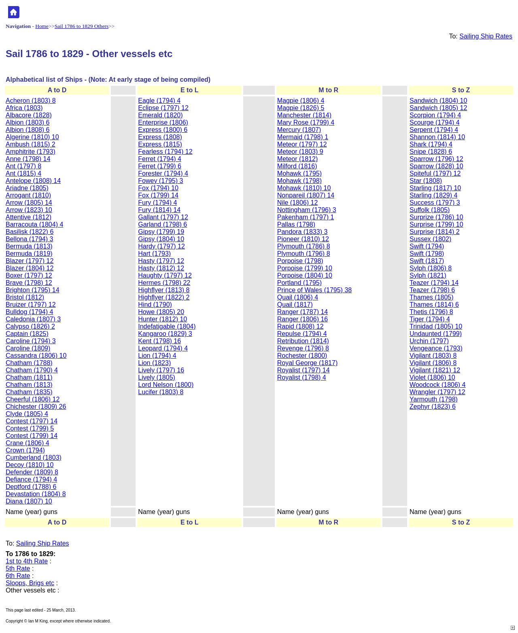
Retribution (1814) (303, 341)
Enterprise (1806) (163, 122)
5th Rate (18, 568)
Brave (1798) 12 (29, 282)
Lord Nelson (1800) (165, 384)
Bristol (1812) (25, 297)
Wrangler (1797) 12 (437, 392)
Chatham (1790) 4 (32, 370)
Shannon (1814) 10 (437, 137)
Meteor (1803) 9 (300, 151)
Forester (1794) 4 (163, 173)
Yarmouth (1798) (434, 399)
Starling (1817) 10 (435, 188)
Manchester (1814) (304, 115)
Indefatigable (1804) (166, 326)
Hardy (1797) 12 (161, 246)
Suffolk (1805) (430, 209)
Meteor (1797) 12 (302, 144)
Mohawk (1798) (299, 180)
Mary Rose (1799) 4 (305, 122)
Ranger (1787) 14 (302, 311)
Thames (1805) (432, 297)
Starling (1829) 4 (433, 195)
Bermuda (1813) (29, 246)
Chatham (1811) (29, 377)
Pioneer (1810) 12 (303, 239)
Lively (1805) (156, 377)
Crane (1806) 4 (27, 443)
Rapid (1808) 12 (300, 326)
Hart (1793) (154, 253)
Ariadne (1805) (27, 188)
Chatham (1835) (29, 392)
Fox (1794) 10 (158, 188)
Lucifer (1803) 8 (160, 392)
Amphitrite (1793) (30, 151)
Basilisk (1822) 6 (29, 231)
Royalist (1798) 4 (301, 377)
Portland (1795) (299, 282)
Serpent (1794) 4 (434, 129)
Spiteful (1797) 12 (435, 173)
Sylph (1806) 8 (431, 268)
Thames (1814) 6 (434, 304)
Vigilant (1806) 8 (433, 362)
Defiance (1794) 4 (31, 479)
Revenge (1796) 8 (303, 348)
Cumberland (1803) (34, 457)
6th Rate (18, 575)
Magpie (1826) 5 (301, 107)
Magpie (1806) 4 (301, 100)
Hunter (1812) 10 (162, 319)
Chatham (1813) (29, 384)
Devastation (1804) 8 (36, 494)
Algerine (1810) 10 (32, 137)
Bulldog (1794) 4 (29, 311)
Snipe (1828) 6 (431, 151)
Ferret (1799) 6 (159, 166)
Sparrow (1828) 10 (436, 166)
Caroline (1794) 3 (31, 341)
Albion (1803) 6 (28, 122)
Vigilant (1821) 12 (435, 370)
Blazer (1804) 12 (29, 268)
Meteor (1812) (297, 158)
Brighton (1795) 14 (32, 290)
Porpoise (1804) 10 (304, 275)
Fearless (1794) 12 (165, 151)
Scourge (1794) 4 (435, 122)
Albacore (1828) (29, 115)
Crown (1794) (25, 450)
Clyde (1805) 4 (27, 413)
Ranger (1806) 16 (302, 319)
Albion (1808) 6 (28, 129)
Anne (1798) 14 (28, 158)
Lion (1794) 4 (157, 355)
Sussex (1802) (430, 239)
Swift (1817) (427, 260)
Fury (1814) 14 (159, 209)
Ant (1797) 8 (23, 166)
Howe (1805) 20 (161, 311)
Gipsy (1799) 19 (161, 231)
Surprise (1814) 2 (435, 231)
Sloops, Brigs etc (30, 583)
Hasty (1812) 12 (161, 268)
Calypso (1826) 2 (30, 326)
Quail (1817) (295, 304)
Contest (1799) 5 (30, 428)
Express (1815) (160, 144)
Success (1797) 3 (435, 202)
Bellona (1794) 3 (29, 239)
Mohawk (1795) (299, 173)
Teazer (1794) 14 (434, 282)
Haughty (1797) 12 (165, 275)
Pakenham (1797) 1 (305, 217)
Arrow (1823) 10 (29, 209)
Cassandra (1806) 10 (36, 355)
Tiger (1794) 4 (430, 319)
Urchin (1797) (429, 341)
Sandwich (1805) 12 (438, 107)
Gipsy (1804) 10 (161, 239)
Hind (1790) (155, 304)
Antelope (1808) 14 (33, 180)
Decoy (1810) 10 (29, 464)
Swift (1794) (427, 246)
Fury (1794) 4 (157, 202)
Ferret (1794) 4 (159, 158)
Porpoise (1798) (300, 260)
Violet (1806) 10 (432, 377)
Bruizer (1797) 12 (31, 304)
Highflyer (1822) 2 (163, 297)
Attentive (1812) (28, 217)
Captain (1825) (27, 333)
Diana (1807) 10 (29, 501)
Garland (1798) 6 (162, 224)
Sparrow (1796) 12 (436, 158)
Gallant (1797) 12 (163, 217)
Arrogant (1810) (28, 195)
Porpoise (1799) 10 (304, 268)
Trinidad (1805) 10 (436, 326)
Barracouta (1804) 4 (34, 224)
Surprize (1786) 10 (436, 217)
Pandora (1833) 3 (302, 231)
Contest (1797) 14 (31, 421)
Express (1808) (160, 137)
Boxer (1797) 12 (29, 275)
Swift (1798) (427, 253)
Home (42, 26)
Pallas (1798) (296, 224)
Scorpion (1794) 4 (435, 115)
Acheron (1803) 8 (31, 100)
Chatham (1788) (29, 362)
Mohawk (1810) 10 (304, 188)
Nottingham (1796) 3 (306, 209)
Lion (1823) (154, 362)
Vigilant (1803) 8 (433, 355)
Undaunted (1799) (436, 333)
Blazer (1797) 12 (29, 260)
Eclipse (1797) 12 (163, 107)
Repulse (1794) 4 (302, 333)
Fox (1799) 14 (158, 195)
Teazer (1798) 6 (432, 290)
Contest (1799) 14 (31, 435)
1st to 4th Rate (27, 561)
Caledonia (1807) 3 (33, 319)
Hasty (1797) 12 (161, 260)
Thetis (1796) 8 (431, 311)
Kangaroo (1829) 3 (165, 333)
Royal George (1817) (307, 362)
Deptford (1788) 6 (31, 486)
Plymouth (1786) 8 (303, 246)
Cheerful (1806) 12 (32, 399)
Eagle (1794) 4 (159, 100)
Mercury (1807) (299, 129)
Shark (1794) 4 (431, 144)
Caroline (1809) (28, 348)
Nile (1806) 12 (297, 202)
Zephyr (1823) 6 (433, 406)
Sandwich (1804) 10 (438, 100)
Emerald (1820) (160, 115)
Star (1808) (426, 180)
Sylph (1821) (428, 275)
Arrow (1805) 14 (29, 202)
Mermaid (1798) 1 (302, 137)
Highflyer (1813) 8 (163, 290)
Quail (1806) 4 (297, 297)
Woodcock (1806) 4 (437, 384)
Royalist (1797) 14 (303, 370)
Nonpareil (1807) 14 (305, 195)
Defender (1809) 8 (32, 472)
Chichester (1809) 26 (36, 406)
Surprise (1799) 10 (436, 224)
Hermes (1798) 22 (164, 282)
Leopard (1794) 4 (163, 348)
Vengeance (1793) (436, 348)
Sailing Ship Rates (485, 36)
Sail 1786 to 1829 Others (81, 26)
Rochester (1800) (302, 355)
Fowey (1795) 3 (160, 180)
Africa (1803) (24, 107)
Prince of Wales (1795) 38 (314, 290)
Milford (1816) (297, 166)
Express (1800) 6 (162, 129)
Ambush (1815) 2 (30, 144)
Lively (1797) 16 (161, 370)
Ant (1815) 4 (23, 173)
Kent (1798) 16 (159, 341)
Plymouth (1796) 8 (303, 253)
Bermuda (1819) (29, 253)
